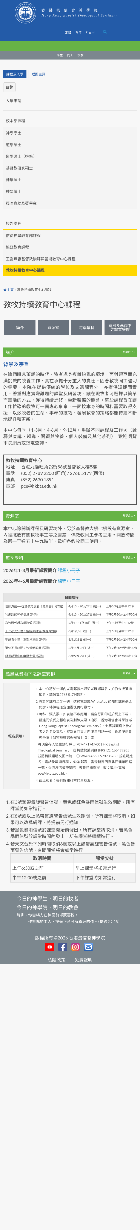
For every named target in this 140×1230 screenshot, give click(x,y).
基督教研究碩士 (19, 168)
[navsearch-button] (105, 32)
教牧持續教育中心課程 (25, 270)
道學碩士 (13, 144)
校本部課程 (15, 120)
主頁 (8, 290)
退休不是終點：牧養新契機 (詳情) (27, 648)
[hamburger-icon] (5, 46)
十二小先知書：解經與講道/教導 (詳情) (31, 631)
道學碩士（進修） (21, 156)
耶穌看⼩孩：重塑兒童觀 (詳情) (26, 639)
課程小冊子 (69, 570)
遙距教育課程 (17, 247)
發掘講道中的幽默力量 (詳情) (24, 656)
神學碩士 (13, 179)
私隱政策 (57, 959)
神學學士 (13, 133)
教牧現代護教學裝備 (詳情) (23, 623)
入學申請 (13, 100)
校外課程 (13, 223)
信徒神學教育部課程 (23, 235)
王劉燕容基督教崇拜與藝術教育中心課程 (40, 258)
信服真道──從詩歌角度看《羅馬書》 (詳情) (34, 606)
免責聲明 (83, 959)
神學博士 (13, 191)
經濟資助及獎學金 (21, 203)
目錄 (9, 87)
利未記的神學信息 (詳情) (21, 614)
